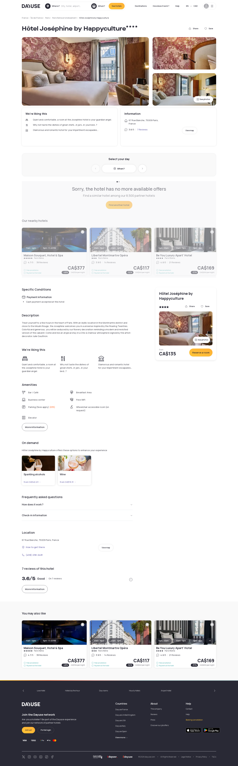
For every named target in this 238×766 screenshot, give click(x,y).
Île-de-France (37, 18)
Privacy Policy (201, 757)
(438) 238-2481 (32, 554)
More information (34, 427)
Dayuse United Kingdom (125, 715)
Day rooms (103, 690)
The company (156, 709)
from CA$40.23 (32, 482)
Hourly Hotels (134, 690)
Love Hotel (41, 690)
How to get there (33, 547)
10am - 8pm (99, 640)
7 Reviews (142, 129)
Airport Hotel (166, 690)
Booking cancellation (194, 720)
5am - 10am (164, 640)
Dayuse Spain (121, 731)
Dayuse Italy (120, 726)
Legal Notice (186, 757)
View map (189, 130)
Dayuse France (121, 709)
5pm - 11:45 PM (49, 640)
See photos (203, 99)
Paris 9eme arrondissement (64, 18)
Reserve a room (200, 352)
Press (153, 720)
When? (119, 168)
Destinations (141, 6)
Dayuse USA (120, 720)
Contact (189, 709)
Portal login (46, 730)
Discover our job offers (160, 725)
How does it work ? (161, 6)
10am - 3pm (181, 640)
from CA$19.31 (68, 482)
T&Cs (214, 757)
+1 (210, 640)
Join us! (28, 730)
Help (177, 6)
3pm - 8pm (197, 640)
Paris (47, 18)
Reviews (154, 714)
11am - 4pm (31, 640)
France (25, 18)
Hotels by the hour (72, 690)
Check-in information (77, 515)
